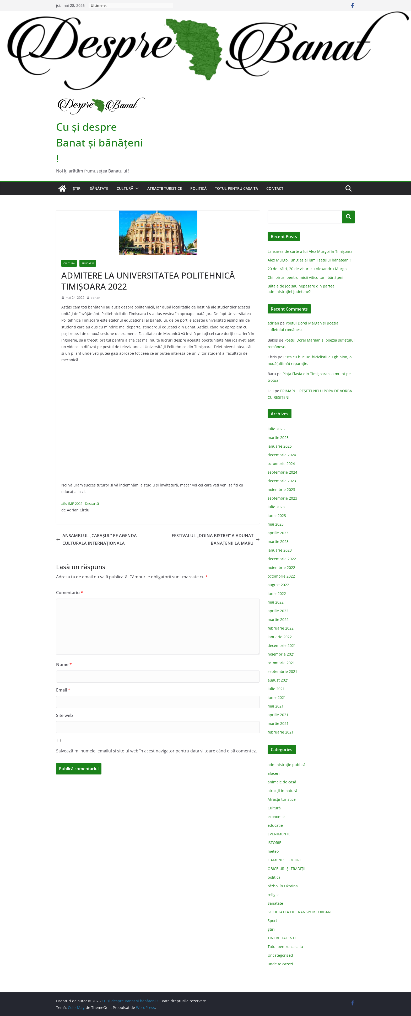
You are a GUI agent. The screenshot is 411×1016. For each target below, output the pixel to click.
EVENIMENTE (279, 833)
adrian (95, 297)
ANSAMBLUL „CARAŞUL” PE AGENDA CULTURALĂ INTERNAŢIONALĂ (96, 539)
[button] (136, 188)
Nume (64, 664)
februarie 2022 (281, 628)
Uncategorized (280, 955)
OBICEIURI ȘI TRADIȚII (286, 868)
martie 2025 (278, 437)
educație (88, 263)
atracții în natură (282, 790)
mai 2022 (276, 602)
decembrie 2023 (282, 480)
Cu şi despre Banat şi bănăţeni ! (99, 142)
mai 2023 (276, 524)
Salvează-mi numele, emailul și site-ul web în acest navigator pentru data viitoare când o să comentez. (156, 751)
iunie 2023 (277, 515)
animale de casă (282, 781)
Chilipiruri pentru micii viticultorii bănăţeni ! (306, 277)
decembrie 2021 (282, 645)
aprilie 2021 (278, 714)
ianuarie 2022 (280, 636)
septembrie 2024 (282, 472)
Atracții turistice (164, 188)
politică (198, 188)
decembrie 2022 (282, 558)
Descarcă (92, 503)
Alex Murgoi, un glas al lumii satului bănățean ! (309, 260)
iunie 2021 (277, 697)
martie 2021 (278, 723)
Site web (64, 715)
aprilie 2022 (278, 610)
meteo (273, 851)
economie (276, 816)
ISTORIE (274, 842)
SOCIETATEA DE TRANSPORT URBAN (299, 911)
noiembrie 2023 (281, 489)
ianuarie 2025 (280, 446)
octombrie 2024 (281, 463)
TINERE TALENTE (282, 937)
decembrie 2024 (282, 454)
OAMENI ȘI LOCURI (284, 859)
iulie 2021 (276, 688)
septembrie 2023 (282, 498)
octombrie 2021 (281, 662)
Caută (348, 217)
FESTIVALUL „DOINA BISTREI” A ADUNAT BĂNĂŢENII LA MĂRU (216, 539)
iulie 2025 (276, 428)
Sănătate (99, 188)
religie (273, 894)
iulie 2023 (276, 506)
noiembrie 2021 (281, 654)
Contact (274, 188)
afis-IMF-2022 (71, 503)
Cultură (125, 188)
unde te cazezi (280, 963)
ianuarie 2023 (280, 550)
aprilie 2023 (278, 532)
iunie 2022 (277, 593)
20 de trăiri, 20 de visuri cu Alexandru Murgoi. (308, 268)
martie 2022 (278, 619)
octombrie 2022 (281, 576)
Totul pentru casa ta (236, 188)
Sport (272, 920)
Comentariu (69, 592)
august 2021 (278, 680)
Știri (77, 188)
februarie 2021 (281, 732)
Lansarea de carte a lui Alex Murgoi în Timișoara (310, 251)
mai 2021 (276, 706)
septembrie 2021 (282, 671)
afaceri (274, 773)
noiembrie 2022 (281, 567)
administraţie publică (286, 764)
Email (63, 690)
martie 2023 (278, 541)
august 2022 (278, 584)
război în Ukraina (283, 885)
